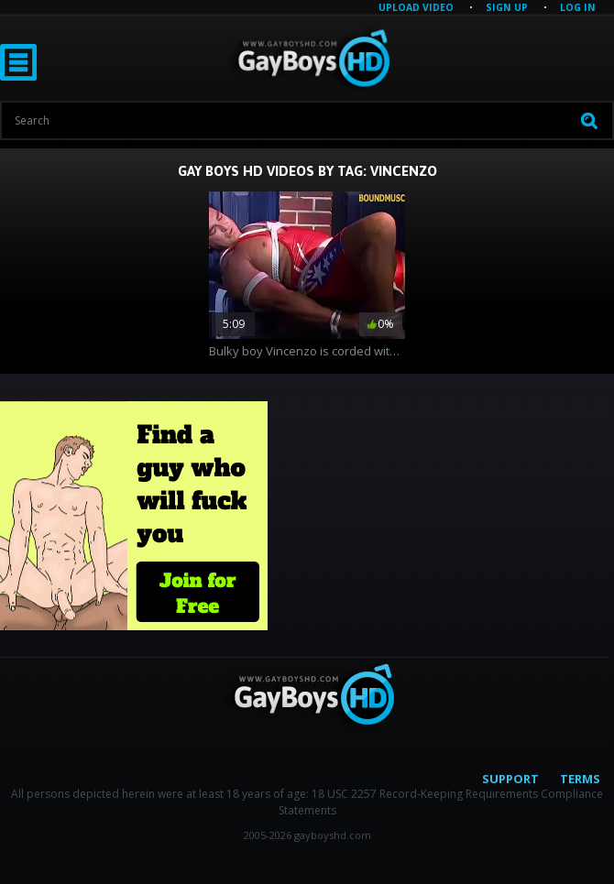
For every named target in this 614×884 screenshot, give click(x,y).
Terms (580, 778)
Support (510, 778)
